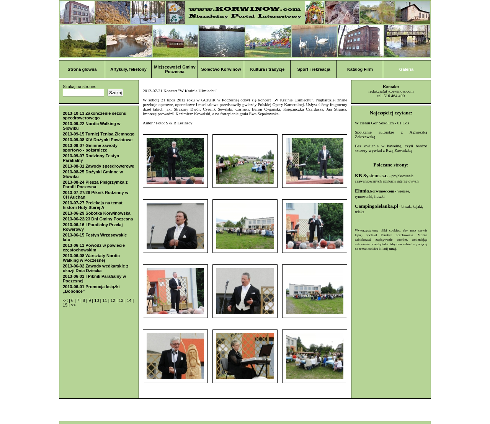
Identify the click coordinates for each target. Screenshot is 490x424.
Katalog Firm (360, 69)
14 (129, 300)
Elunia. (374, 191)
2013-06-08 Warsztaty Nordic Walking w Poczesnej (91, 258)
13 (121, 300)
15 (66, 305)
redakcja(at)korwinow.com (390, 91)
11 (105, 300)
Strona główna (82, 69)
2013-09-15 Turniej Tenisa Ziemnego (98, 134)
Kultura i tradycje (267, 69)
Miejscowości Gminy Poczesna (174, 69)
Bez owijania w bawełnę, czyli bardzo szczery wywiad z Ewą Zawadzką (391, 148)
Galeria (406, 69)
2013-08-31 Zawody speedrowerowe (98, 166)
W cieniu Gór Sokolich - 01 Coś (382, 123)
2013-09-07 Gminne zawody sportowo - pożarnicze (90, 147)
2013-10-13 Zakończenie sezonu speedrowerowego (94, 115)
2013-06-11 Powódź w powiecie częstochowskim (94, 247)
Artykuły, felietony (128, 69)
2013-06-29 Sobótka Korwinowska (97, 213)
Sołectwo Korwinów (221, 69)
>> (73, 305)
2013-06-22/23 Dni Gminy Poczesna (98, 219)
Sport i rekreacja (313, 69)
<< (66, 300)
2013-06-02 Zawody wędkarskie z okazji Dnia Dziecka (95, 268)
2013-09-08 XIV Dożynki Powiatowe (97, 139)
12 (113, 300)
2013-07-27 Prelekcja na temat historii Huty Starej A (92, 205)
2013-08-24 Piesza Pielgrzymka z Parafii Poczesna (95, 184)
